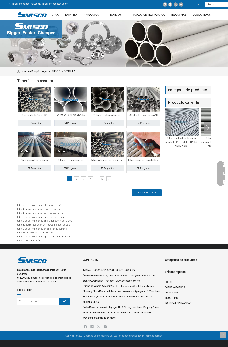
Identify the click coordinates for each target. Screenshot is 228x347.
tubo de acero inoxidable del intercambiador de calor (44, 224)
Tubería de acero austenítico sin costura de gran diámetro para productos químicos (107, 160)
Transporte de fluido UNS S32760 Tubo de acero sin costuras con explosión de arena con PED (34, 115)
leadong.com (141, 336)
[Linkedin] (170, 4)
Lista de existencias (147, 192)
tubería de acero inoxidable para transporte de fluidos (44, 221)
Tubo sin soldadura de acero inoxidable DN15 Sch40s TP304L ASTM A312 (182, 142)
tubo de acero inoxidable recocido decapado (40, 209)
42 (102, 179)
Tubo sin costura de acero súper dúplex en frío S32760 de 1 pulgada (71, 160)
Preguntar (34, 123)
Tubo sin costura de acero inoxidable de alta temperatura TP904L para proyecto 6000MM (34, 160)
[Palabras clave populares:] (199, 4)
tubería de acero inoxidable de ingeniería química (42, 228)
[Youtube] (181, 4)
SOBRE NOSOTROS (175, 287)
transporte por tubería (28, 240)
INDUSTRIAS (171, 298)
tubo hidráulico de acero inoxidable (35, 232)
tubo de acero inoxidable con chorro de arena (40, 213)
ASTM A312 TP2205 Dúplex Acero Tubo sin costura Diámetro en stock (70, 115)
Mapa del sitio (155, 336)
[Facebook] (165, 4)
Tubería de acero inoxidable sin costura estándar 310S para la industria (144, 160)
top (223, 335)
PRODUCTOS (171, 292)
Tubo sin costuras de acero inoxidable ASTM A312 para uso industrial (107, 115)
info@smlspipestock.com (26, 3)
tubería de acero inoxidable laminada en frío (39, 205)
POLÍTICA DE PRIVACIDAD (178, 303)
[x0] (114, 43)
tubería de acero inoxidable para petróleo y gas (41, 217)
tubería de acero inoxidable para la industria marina (43, 236)
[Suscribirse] (64, 301)
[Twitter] (176, 4)
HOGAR (169, 282)
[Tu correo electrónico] (37, 301)
